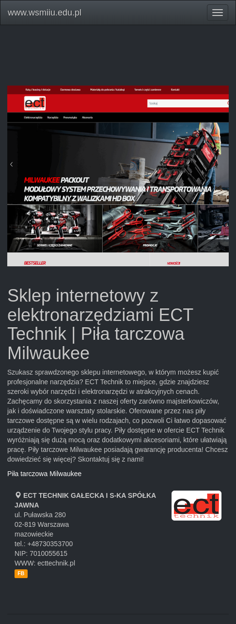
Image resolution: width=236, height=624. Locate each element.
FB (20, 573)
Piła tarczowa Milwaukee (44, 474)
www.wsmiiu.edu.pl (44, 12)
